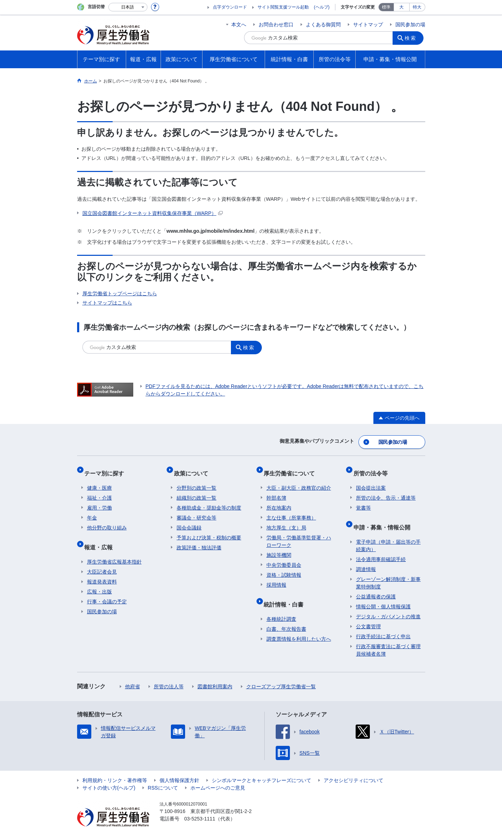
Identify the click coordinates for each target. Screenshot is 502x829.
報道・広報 (101, 535)
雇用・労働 (99, 499)
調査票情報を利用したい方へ (298, 624)
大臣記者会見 (102, 557)
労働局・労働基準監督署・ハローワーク (298, 532)
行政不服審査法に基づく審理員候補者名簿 (388, 635)
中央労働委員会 (283, 556)
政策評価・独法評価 (199, 539)
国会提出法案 (371, 479)
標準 (386, 7)
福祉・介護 (99, 489)
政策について (194, 467)
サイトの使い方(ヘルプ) (108, 773)
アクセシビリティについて (353, 766)
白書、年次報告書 (286, 614)
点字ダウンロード (230, 7)
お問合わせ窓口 (276, 24)
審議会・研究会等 (196, 509)
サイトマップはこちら (107, 303)
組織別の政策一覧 (196, 489)
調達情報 (366, 555)
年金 (92, 509)
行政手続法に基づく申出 (383, 622)
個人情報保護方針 (179, 766)
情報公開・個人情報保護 (383, 592)
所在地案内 (278, 499)
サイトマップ (368, 24)
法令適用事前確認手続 (381, 545)
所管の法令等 (373, 467)
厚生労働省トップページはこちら (119, 293)
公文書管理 (368, 612)
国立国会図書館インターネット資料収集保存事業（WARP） (152, 213)
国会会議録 (189, 519)
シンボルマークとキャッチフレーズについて (261, 766)
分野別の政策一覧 (196, 479)
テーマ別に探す (107, 467)
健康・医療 (99, 479)
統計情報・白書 (286, 593)
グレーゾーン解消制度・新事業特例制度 (388, 568)
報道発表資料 (102, 567)
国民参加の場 (410, 24)
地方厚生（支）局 (286, 519)
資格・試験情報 (283, 566)
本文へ (238, 24)
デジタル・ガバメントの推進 (388, 602)
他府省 (132, 672)
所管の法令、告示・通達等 (386, 489)
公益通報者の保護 (376, 582)
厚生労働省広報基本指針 (114, 547)
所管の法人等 (169, 672)
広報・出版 (99, 577)
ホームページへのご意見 (217, 773)
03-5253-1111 (199, 804)
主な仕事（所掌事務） (291, 509)
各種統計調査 (281, 604)
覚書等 (363, 499)
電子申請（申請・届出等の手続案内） (388, 531)
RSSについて (163, 773)
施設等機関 (278, 546)
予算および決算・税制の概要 (209, 529)
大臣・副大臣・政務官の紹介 (298, 479)
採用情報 (276, 576)
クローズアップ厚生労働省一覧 (281, 672)
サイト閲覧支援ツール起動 (283, 7)
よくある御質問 (323, 24)
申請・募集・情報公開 (384, 515)
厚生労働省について (292, 467)
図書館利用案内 (215, 672)
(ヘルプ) (322, 7)
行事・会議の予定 (107, 587)
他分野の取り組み (107, 519)
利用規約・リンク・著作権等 (114, 766)
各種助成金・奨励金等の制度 (209, 499)
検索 (412, 38)
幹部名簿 (276, 489)
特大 (417, 7)
